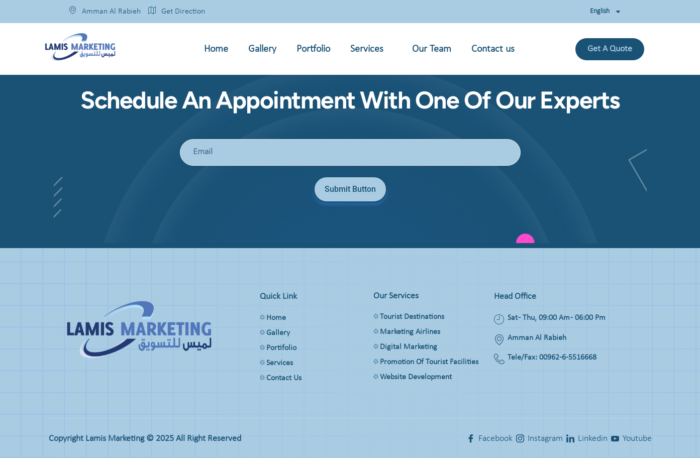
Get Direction (176, 12)
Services (371, 50)
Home (216, 49)
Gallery (262, 49)
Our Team (431, 49)
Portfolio (313, 49)
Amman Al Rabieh (105, 12)
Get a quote (609, 49)
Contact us (493, 49)
